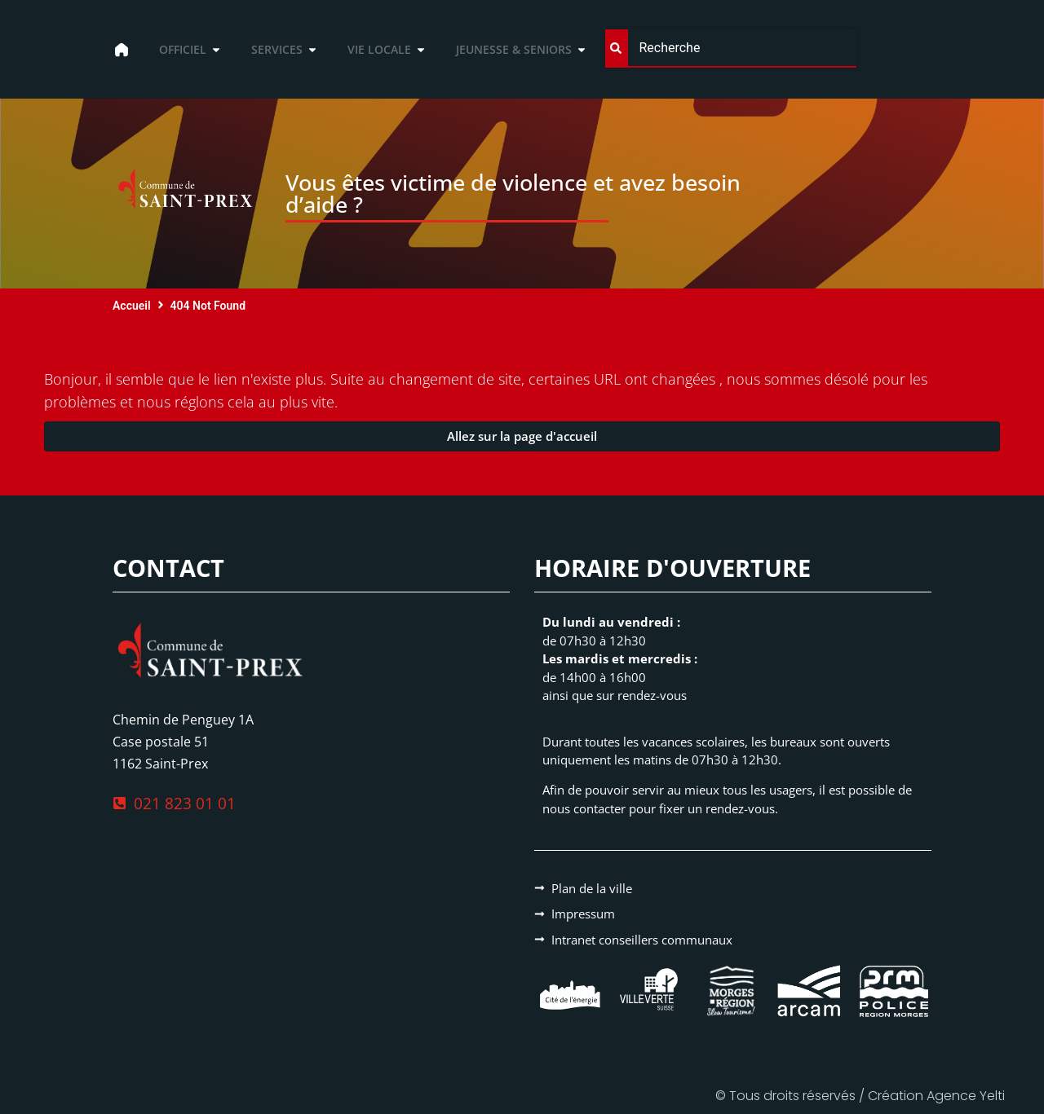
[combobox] (730, 48)
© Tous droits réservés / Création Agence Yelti (860, 1095)
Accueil (132, 305)
